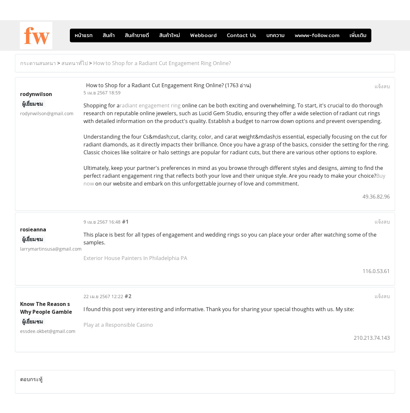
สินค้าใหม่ (169, 35)
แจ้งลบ (382, 86)
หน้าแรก (84, 35)
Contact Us (241, 35)
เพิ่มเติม (358, 35)
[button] (381, 35)
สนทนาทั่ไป (74, 63)
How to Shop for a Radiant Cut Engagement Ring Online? (162, 63)
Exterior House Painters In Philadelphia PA (135, 258)
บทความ (275, 35)
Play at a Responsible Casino (118, 324)
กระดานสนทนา (38, 63)
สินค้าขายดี (137, 35)
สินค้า (109, 35)
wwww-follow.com (317, 35)
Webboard (203, 35)
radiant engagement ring (150, 105)
